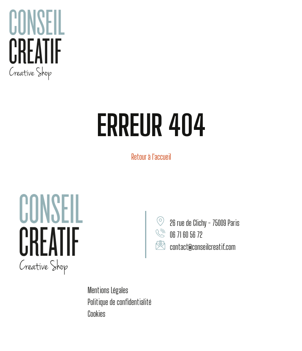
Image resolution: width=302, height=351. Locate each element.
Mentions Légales (108, 290)
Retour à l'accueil (151, 156)
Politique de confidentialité (119, 302)
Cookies (96, 313)
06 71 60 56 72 (186, 234)
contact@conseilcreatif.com (203, 246)
